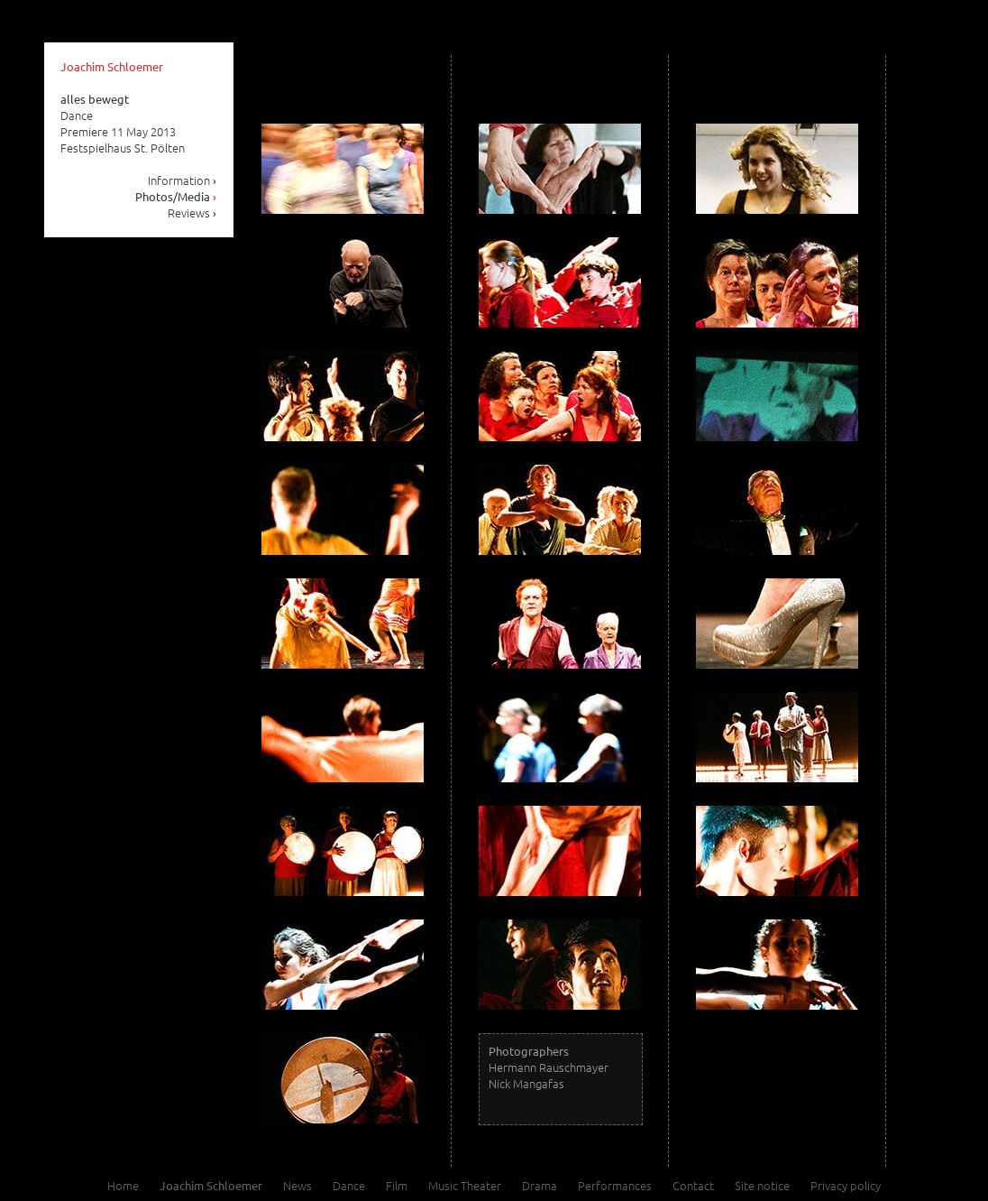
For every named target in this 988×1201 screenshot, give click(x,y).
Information (182, 180)
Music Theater (464, 1185)
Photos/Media (176, 196)
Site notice (762, 1185)
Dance (349, 1185)
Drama (539, 1185)
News (297, 1185)
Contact (693, 1185)
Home (123, 1185)
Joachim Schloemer (111, 66)
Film (396, 1185)
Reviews (192, 212)
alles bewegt (94, 98)
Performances (615, 1185)
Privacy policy (845, 1185)
